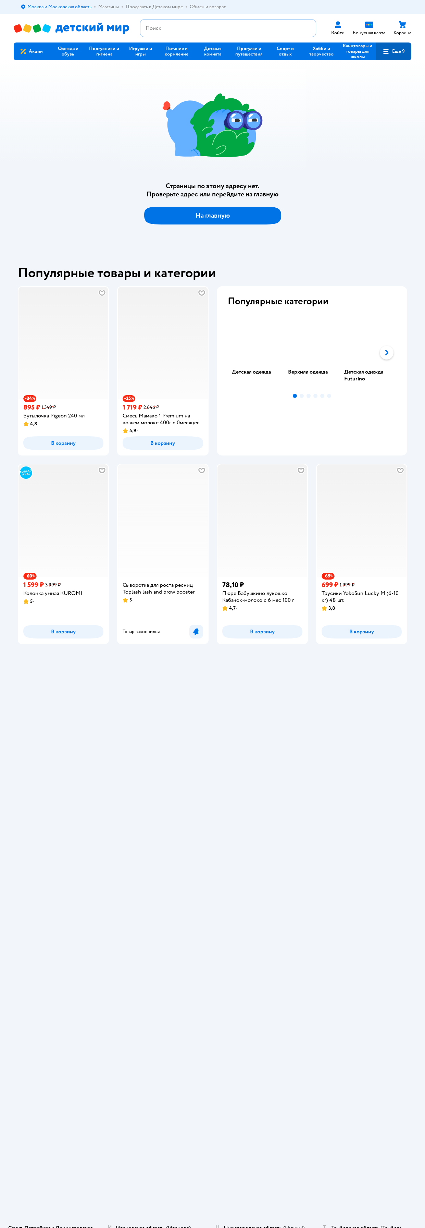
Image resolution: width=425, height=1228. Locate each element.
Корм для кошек (356, 779)
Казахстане (74, 906)
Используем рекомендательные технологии (60, 899)
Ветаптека (350, 812)
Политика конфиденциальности (147, 814)
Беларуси (101, 906)
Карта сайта (136, 856)
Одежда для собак (358, 804)
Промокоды (137, 804)
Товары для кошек (358, 771)
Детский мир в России (37, 906)
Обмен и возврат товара (149, 787)
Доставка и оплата (143, 771)
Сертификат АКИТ (144, 839)
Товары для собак (358, 787)
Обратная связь (140, 848)
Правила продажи (143, 796)
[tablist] (312, 352)
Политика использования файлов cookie (151, 828)
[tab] (256, 352)
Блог (273, 831)
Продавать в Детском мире (153, 779)
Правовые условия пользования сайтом (102, 893)
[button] (393, 51)
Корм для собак (356, 796)
